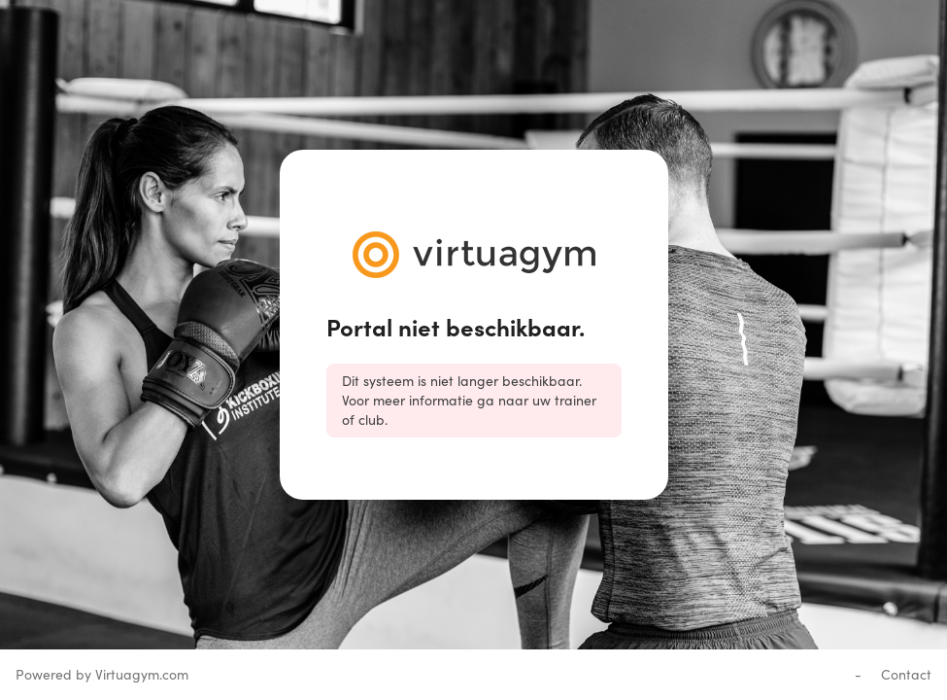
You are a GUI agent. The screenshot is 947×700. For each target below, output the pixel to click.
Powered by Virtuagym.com (102, 674)
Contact (906, 674)
